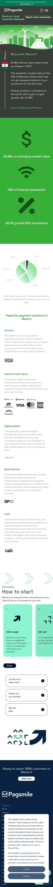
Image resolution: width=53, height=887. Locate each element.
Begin (10, 665)
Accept (26, 869)
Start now (26, 778)
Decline (27, 876)
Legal (4, 884)
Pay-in (4, 809)
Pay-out (5, 812)
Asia (3, 858)
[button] (46, 10)
